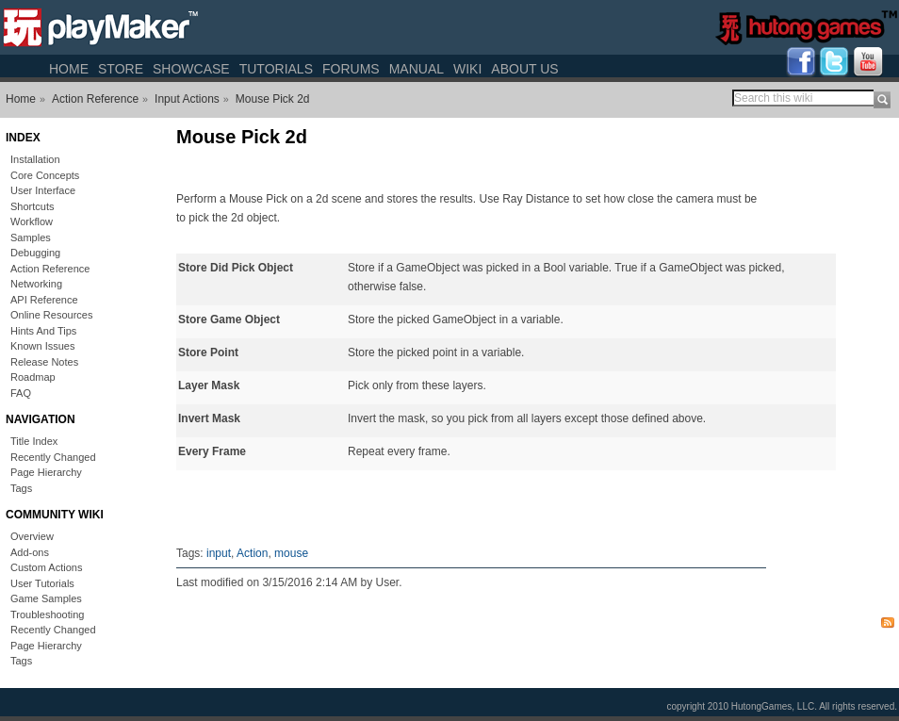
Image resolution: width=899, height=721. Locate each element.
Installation (35, 159)
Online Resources (51, 314)
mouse (291, 553)
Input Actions (187, 99)
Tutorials (276, 68)
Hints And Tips (43, 330)
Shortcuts (32, 206)
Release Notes (44, 362)
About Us (524, 68)
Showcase (191, 68)
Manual (416, 68)
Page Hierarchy (46, 472)
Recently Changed (53, 457)
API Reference (44, 299)
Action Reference (95, 99)
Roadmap (33, 377)
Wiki (467, 68)
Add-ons (29, 552)
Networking (36, 283)
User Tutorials (42, 583)
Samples (30, 237)
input (218, 553)
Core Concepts (44, 175)
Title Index (33, 441)
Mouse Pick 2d (273, 99)
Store (120, 68)
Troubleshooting (47, 614)
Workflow (31, 221)
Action (252, 553)
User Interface (42, 190)
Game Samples (46, 598)
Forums (351, 68)
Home (69, 68)
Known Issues (42, 346)
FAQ (20, 393)
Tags (21, 488)
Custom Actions (46, 567)
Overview (32, 536)
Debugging (35, 252)
